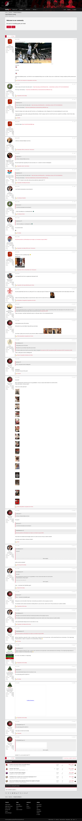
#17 (74, 339)
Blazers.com (15, 9)
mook (7, 16)
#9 (74, 201)
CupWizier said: (18, 307)
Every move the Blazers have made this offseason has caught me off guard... (25, 780)
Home (74, 819)
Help (71, 819)
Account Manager (8, 812)
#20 (74, 510)
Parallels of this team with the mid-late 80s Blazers (20, 764)
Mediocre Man (71, 782)
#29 (74, 721)
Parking (38, 812)
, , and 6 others (26, 300)
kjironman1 (72, 769)
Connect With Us (19, 806)
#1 (75, 39)
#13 (74, 273)
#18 (74, 358)
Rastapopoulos (12, 778)
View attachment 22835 (44, 350)
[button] (23, 9)
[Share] (74, 39)
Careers (27, 806)
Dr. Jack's (38, 814)
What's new (28, 9)
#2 (74, 84)
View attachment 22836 (52, 350)
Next (13, 36)
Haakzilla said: (18, 102)
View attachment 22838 (68, 350)
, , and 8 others (27, 80)
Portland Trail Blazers (22, 765)
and (22, 95)
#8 (74, 186)
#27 (74, 666)
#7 (74, 169)
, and (23, 182)
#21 (74, 545)
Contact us (57, 819)
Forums (21, 9)
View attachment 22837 (60, 350)
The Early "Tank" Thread (14, 768)
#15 (74, 304)
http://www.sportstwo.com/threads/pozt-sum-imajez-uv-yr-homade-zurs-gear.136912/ (31, 239)
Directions (38, 809)
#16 (74, 320)
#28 (74, 682)
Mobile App (18, 804)
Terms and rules (62, 819)
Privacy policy (68, 819)
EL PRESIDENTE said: (20, 724)
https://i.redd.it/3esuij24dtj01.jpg (28, 124)
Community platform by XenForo (14, 819)
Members (35, 9)
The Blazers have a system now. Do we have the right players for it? (23, 776)
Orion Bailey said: (19, 343)
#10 (74, 217)
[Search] (74, 9)
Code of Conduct (19, 809)
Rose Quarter (39, 804)
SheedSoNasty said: (19, 530)
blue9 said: (18, 362)
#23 (74, 591)
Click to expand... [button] (46, 558)
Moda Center (39, 806)
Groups (6, 811)
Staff (27, 804)
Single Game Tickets (8, 806)
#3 (74, 99)
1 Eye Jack (72, 765)
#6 (74, 153)
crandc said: (18, 156)
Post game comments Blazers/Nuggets (17, 772)
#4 (74, 121)
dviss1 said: (18, 523)
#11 (74, 236)
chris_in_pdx (12, 765)
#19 (74, 377)
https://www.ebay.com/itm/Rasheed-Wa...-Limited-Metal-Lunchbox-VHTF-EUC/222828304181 (51, 86)
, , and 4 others (25, 355)
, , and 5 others (25, 336)
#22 (74, 568)
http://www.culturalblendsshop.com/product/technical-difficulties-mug (39, 89)
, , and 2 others (25, 285)
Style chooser (51, 819)
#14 (74, 288)
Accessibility (39, 811)
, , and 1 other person (25, 149)
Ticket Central (7, 804)
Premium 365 (7, 809)
